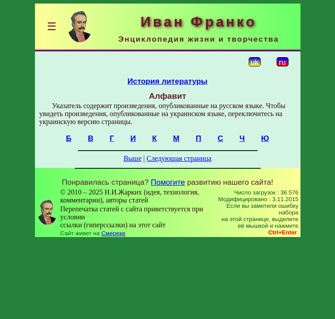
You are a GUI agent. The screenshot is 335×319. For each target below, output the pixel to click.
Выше (132, 158)
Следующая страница (179, 158)
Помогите (168, 182)
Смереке (113, 233)
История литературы (167, 81)
